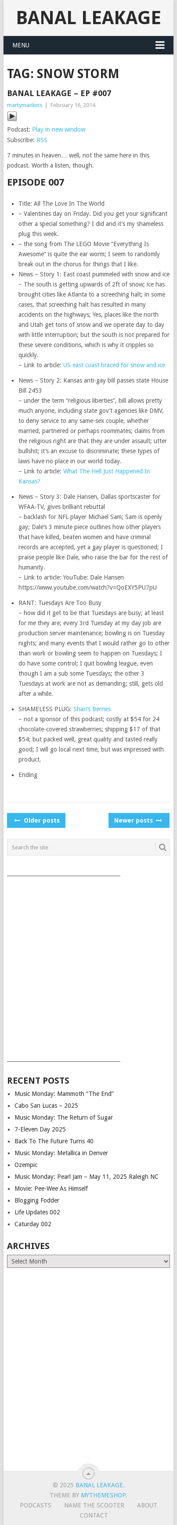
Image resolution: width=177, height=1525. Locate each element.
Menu (20, 45)
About (147, 1505)
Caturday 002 (32, 1224)
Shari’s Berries (92, 708)
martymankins (24, 105)
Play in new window (58, 129)
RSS (41, 139)
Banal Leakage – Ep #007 (59, 93)
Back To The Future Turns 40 (54, 1141)
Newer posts (137, 820)
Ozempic (25, 1164)
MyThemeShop (103, 1495)
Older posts (36, 820)
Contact (94, 1515)
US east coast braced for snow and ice (114, 365)
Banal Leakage (88, 18)
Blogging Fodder (36, 1200)
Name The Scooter (94, 1505)
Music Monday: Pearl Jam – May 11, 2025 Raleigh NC (86, 1176)
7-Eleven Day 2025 (40, 1129)
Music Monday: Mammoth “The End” (64, 1093)
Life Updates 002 (37, 1212)
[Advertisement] (88, 965)
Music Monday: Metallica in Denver (61, 1152)
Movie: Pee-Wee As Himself (51, 1188)
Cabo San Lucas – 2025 (46, 1105)
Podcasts (35, 1505)
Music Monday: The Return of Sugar (63, 1117)
